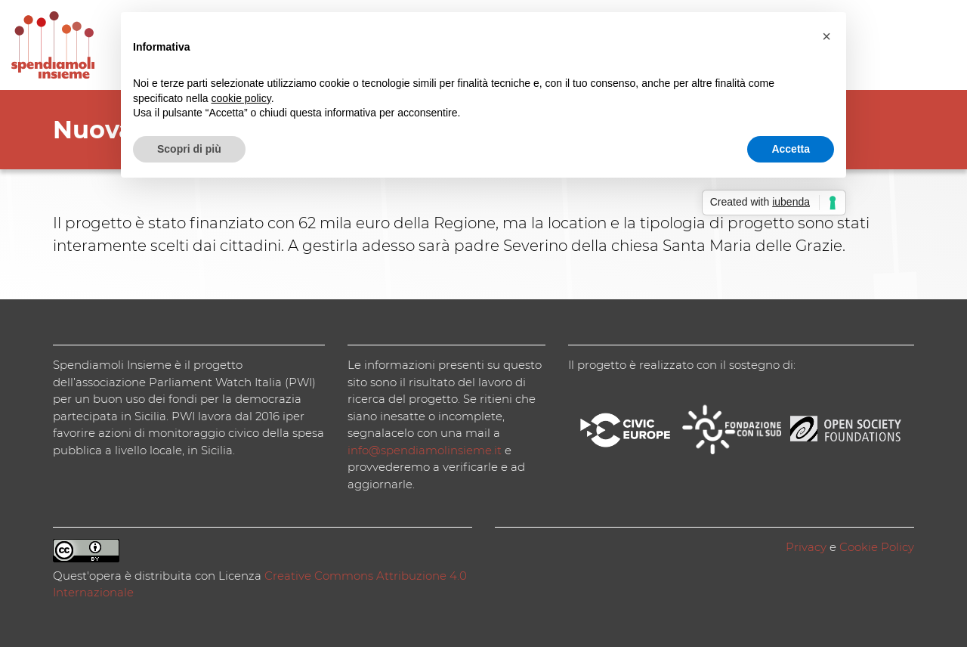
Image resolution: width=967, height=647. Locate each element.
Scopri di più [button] (189, 149)
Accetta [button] (790, 149)
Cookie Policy (876, 547)
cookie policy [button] (241, 98)
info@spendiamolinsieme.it (425, 450)
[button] (826, 36)
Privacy (806, 547)
